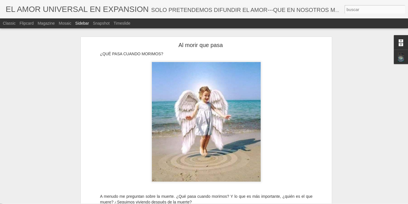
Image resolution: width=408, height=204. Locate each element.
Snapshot (101, 23)
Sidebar (82, 23)
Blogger (226, 201)
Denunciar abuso (245, 201)
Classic (9, 23)
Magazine (46, 23)
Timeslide (122, 23)
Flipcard (27, 23)
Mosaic (65, 23)
